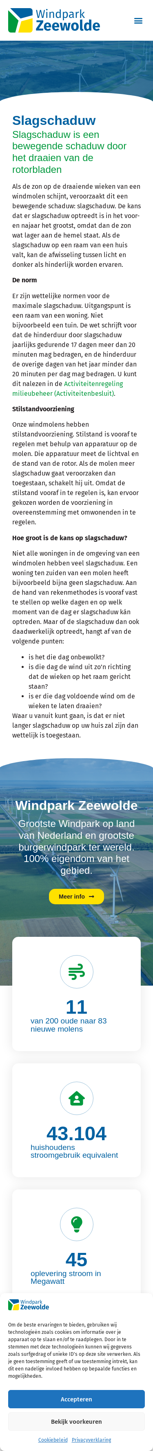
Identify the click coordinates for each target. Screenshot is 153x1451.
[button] (138, 20)
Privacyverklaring (91, 1440)
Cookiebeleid (53, 1440)
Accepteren (76, 1399)
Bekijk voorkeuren (76, 1421)
